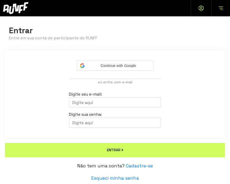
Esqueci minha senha (115, 178)
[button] (115, 66)
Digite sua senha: (85, 114)
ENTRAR (115, 150)
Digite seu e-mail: (85, 94)
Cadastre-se (139, 166)
